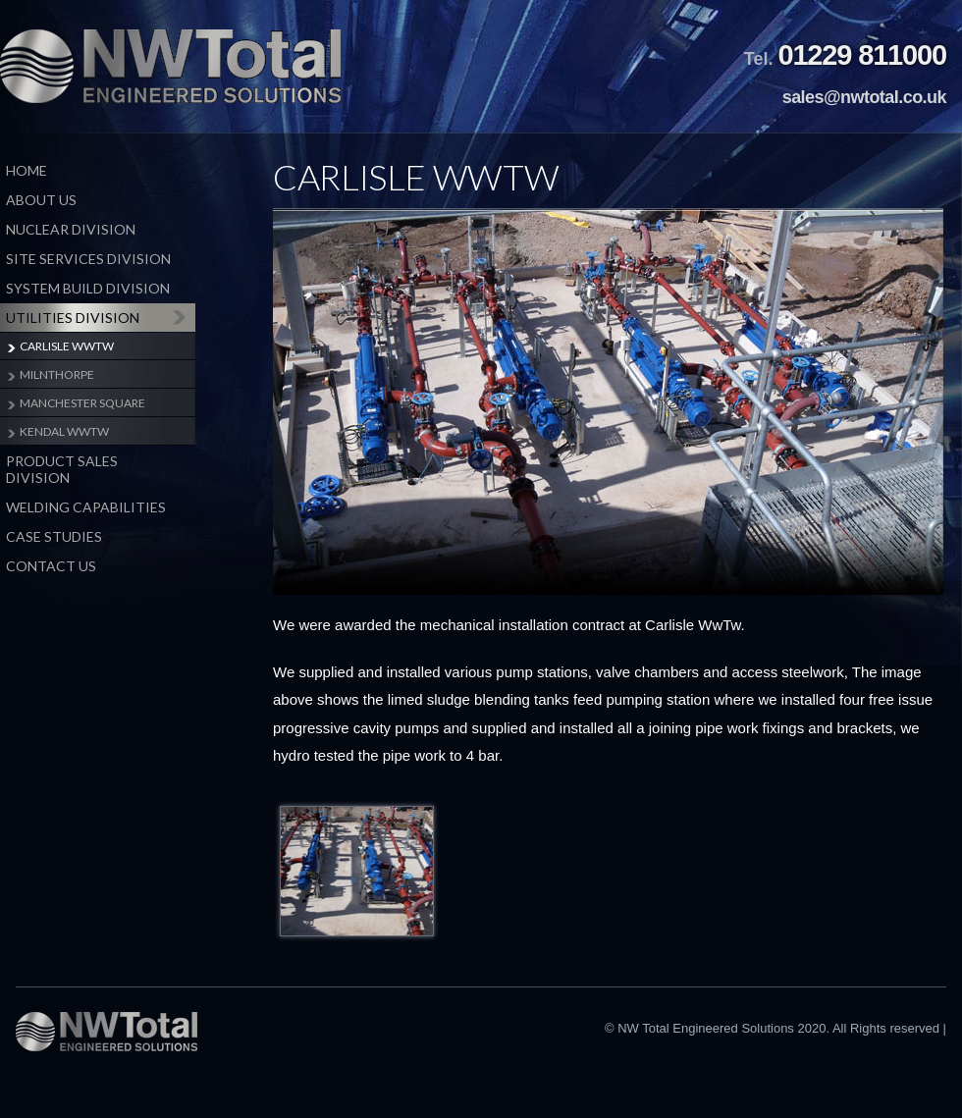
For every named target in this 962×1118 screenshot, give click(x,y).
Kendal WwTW (64, 431)
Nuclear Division (70, 229)
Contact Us (51, 566)
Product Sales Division (62, 469)
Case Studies (54, 536)
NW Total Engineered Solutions (170, 66)
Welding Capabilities (86, 507)
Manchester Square (82, 403)
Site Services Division (88, 258)
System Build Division (88, 288)
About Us (41, 199)
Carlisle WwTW (67, 346)
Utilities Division (72, 317)
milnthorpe (57, 374)
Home (26, 170)
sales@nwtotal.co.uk (864, 97)
